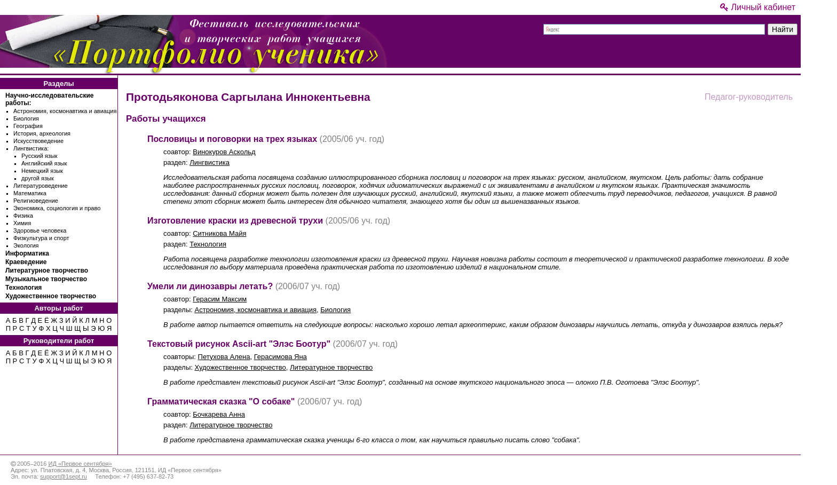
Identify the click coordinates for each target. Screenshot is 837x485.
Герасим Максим (220, 299)
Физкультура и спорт (41, 238)
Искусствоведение (38, 141)
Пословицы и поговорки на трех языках (232, 139)
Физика (23, 215)
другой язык (37, 178)
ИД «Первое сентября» (80, 463)
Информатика (27, 253)
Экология (26, 245)
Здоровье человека (39, 230)
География (28, 126)
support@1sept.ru (63, 476)
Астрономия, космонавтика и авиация (64, 111)
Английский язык (44, 163)
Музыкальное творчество (46, 279)
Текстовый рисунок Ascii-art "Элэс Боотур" (238, 343)
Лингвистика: (31, 148)
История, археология (41, 133)
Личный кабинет (757, 7)
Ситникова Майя (219, 233)
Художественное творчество (50, 296)
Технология (23, 287)
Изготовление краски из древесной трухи (235, 220)
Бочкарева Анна (219, 414)
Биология (26, 118)
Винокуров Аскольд (224, 152)
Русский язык (39, 156)
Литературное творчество (46, 270)
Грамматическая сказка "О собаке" (221, 401)
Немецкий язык (42, 171)
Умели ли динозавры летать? (210, 286)
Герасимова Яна (280, 357)
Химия (22, 223)
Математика (29, 193)
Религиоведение (35, 200)
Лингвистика (209, 162)
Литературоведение (40, 185)
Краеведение (25, 262)
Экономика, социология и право (56, 208)
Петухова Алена (224, 357)
